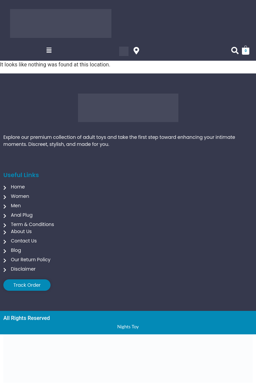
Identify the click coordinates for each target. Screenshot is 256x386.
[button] (49, 50)
